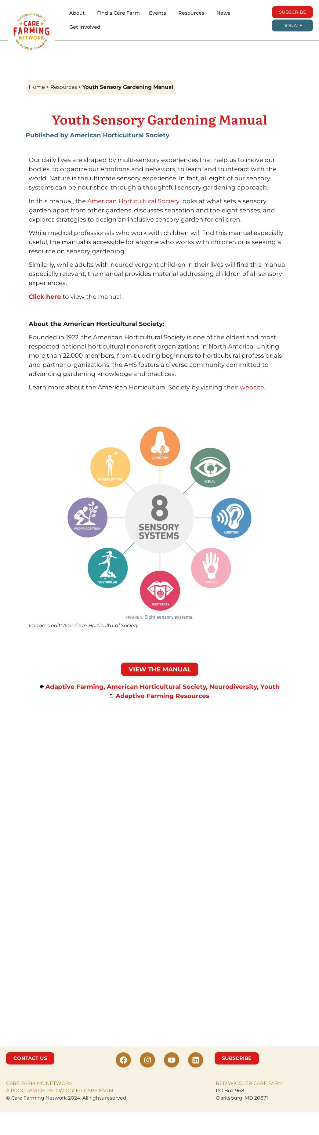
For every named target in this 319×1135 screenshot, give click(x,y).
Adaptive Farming (74, 686)
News (223, 13)
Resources (191, 13)
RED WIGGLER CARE (241, 1083)
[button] (78, 13)
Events (157, 13)
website (252, 387)
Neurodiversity (233, 686)
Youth (270, 686)
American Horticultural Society (133, 201)
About (77, 13)
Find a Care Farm (118, 13)
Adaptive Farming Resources (162, 695)
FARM (275, 1083)
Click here (45, 296)
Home (37, 87)
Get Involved (84, 27)
